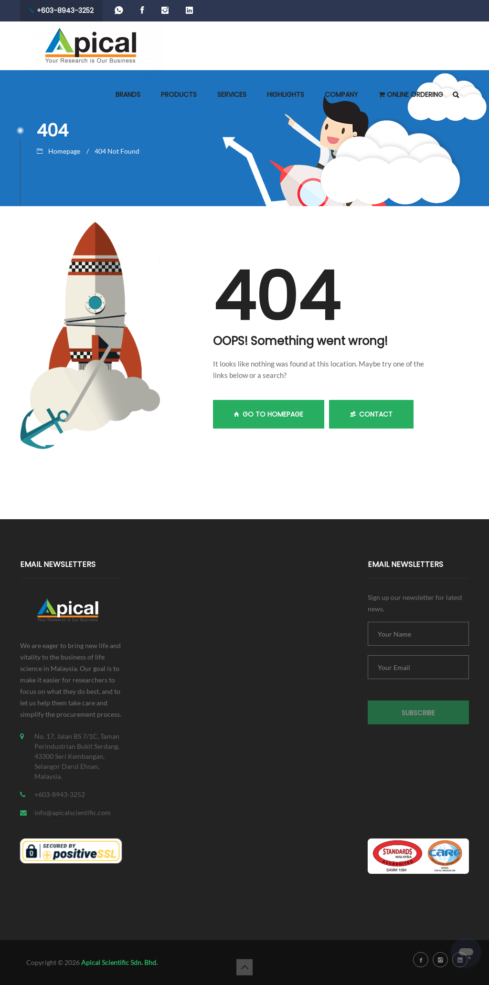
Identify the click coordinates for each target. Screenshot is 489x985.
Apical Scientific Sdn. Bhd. (119, 962)
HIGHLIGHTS (285, 94)
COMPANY (341, 94)
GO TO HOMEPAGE (268, 414)
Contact (371, 414)
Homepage (64, 151)
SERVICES (231, 94)
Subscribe (418, 717)
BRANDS (128, 94)
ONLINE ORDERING (411, 94)
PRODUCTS (179, 94)
